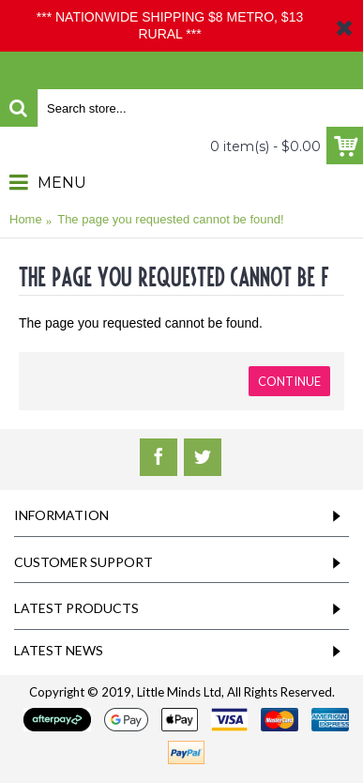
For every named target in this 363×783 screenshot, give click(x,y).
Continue (289, 381)
